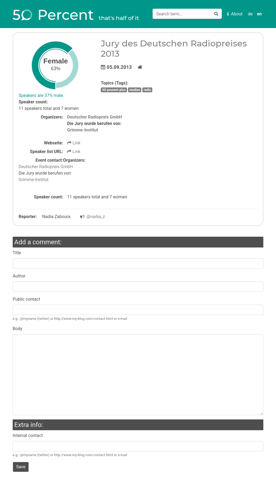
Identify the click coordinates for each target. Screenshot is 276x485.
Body (17, 328)
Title (17, 252)
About (235, 13)
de (250, 13)
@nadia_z (96, 216)
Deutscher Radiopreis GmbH (94, 117)
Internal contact (28, 435)
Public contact (26, 299)
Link (73, 142)
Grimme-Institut (82, 130)
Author (19, 276)
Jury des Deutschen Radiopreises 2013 (174, 48)
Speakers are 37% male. (41, 95)
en (259, 13)
